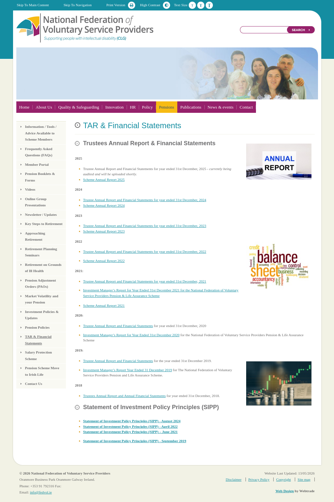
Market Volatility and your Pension (41, 299)
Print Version (115, 5)
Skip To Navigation (78, 5)
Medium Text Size (200, 5)
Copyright (283, 479)
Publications (190, 107)
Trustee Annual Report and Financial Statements (118, 326)
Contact (246, 107)
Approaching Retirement (35, 236)
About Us (44, 107)
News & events (220, 107)
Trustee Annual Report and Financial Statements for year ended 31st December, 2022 (144, 251)
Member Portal (37, 164)
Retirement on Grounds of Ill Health (43, 268)
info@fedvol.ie (41, 492)
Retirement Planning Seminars (41, 252)
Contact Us (33, 384)
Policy (147, 107)
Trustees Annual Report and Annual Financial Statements (124, 396)
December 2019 (160, 370)
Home (24, 107)
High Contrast (150, 5)
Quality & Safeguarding (78, 107)
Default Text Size (192, 5)
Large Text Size (209, 5)
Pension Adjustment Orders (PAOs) (40, 283)
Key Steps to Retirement (44, 224)
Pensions (166, 107)
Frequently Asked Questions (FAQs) (39, 152)
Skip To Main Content (33, 5)
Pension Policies (37, 327)
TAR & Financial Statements (38, 340)
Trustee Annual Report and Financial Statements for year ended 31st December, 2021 (144, 281)
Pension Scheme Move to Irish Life (42, 371)
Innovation (114, 107)
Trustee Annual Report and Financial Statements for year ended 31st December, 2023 (144, 226)
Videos (30, 189)
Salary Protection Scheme (38, 355)
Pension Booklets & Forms (40, 177)
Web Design (285, 491)
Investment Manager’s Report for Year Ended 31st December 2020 (131, 335)
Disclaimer (233, 479)
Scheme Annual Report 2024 (103, 205)
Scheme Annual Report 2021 (103, 305)
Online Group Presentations (36, 202)
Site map (304, 479)
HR (133, 107)
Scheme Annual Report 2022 (103, 261)
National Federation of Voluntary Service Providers (85, 27)
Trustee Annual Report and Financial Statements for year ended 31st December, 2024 (144, 200)
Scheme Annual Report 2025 (103, 180)
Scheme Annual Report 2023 (103, 231)
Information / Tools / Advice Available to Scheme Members (41, 133)
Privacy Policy (258, 479)
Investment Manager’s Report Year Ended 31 (115, 370)
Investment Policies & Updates (42, 315)
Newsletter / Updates (41, 214)
